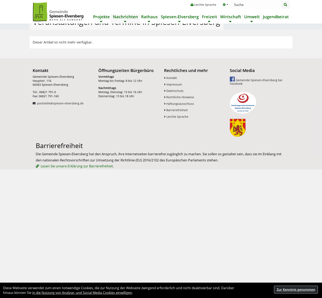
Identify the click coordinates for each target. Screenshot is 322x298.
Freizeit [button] (209, 16)
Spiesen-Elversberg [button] (179, 16)
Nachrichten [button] (125, 16)
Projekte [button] (101, 16)
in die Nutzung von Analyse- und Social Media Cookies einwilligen (82, 292)
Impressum (173, 194)
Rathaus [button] (149, 16)
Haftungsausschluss (179, 214)
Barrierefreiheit (176, 220)
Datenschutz (174, 201)
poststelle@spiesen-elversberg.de (60, 213)
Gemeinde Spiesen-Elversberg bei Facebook (256, 190)
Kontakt (170, 188)
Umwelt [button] (251, 16)
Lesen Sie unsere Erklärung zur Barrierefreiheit (77, 276)
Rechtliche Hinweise (179, 207)
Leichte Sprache (203, 5)
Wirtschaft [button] (230, 16)
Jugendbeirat (275, 16)
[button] (225, 4)
